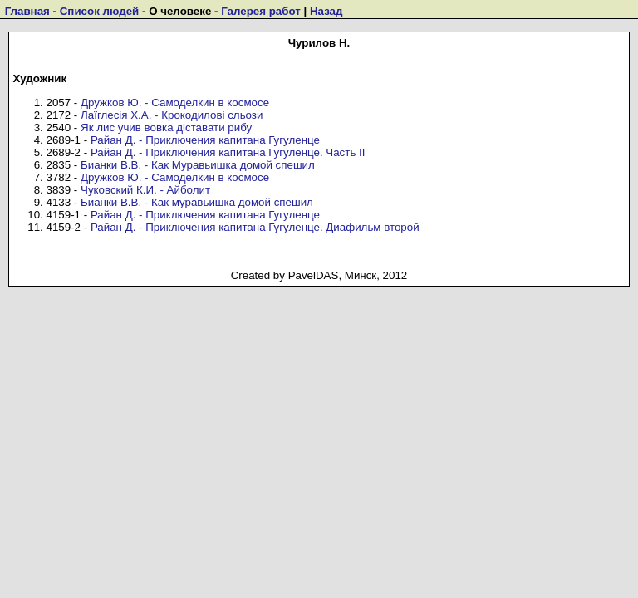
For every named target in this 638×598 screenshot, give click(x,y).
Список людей (100, 11)
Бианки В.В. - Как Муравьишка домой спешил (198, 165)
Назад (326, 11)
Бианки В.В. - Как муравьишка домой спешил (197, 202)
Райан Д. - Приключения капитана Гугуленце (205, 140)
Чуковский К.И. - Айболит (145, 190)
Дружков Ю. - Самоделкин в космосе (175, 102)
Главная (27, 11)
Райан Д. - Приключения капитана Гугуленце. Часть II (228, 152)
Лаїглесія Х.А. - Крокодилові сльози (172, 115)
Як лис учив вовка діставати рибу (166, 127)
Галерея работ (261, 11)
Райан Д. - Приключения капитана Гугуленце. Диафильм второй (255, 227)
